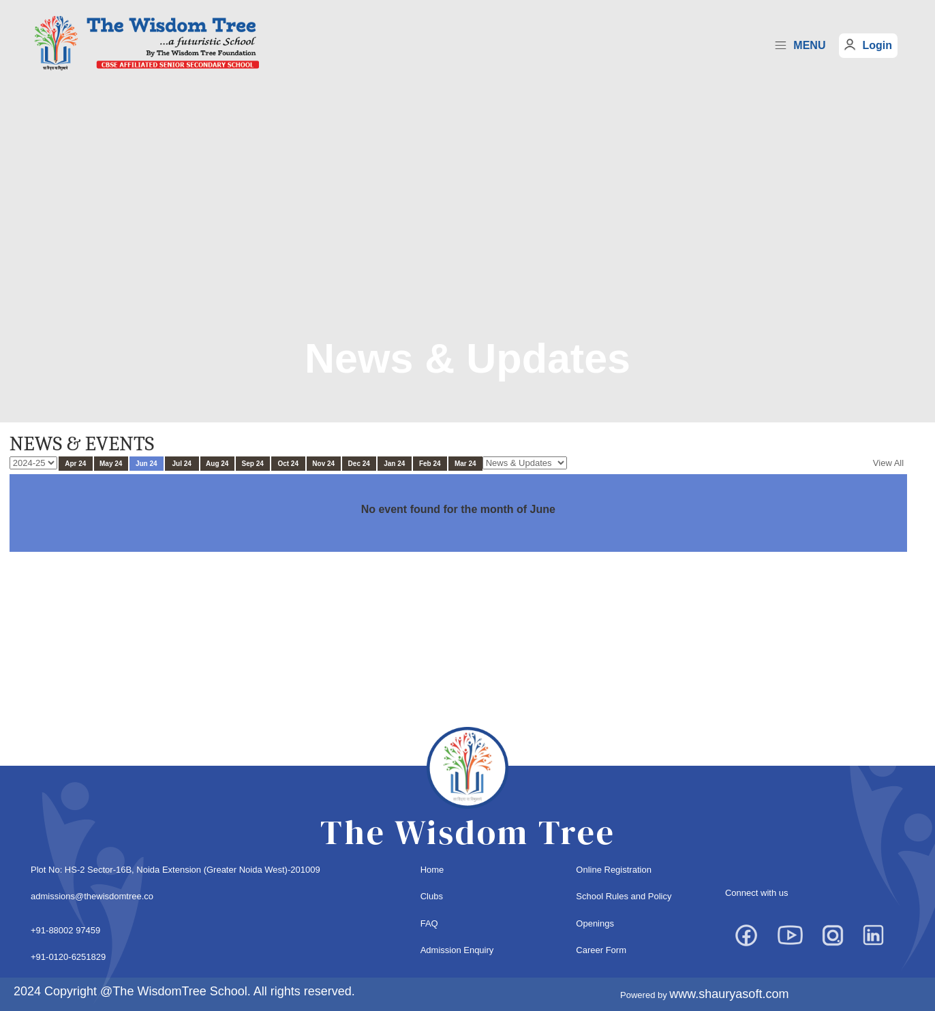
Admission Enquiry (457, 950)
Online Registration (614, 870)
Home (432, 870)
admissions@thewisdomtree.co (92, 896)
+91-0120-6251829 (68, 957)
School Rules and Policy (623, 896)
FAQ (429, 923)
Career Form (601, 950)
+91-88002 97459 (65, 930)
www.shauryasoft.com (728, 994)
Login (877, 45)
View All (888, 463)
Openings (595, 923)
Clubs (431, 896)
